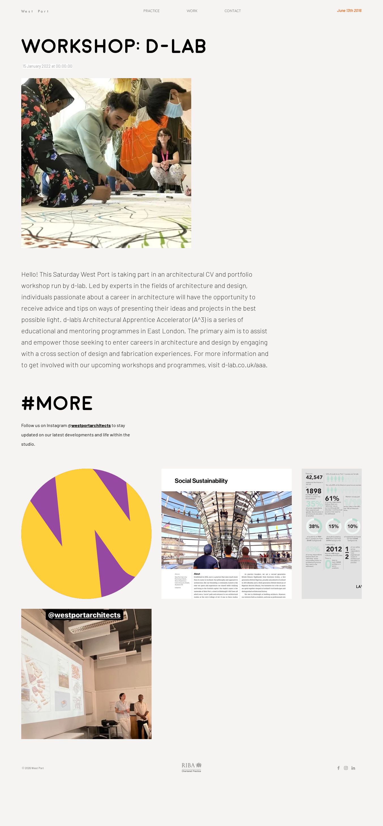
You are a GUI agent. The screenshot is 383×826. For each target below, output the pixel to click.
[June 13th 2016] (341, 10)
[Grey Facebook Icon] (338, 767)
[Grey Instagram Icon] (345, 767)
